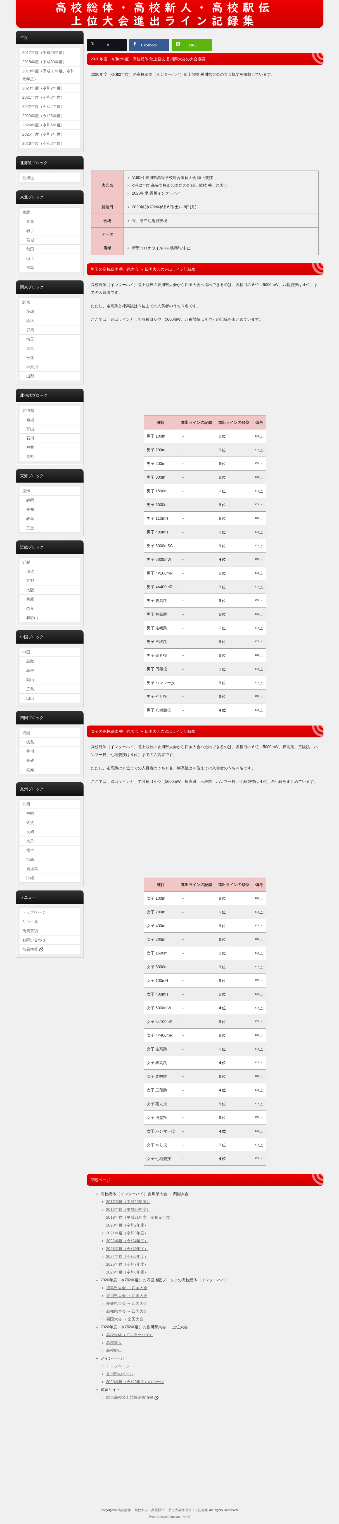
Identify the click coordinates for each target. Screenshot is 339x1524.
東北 (26, 212)
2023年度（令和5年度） (127, 1249)
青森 (28, 221)
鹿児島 (30, 868)
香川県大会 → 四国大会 (127, 1296)
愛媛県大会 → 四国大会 (127, 1304)
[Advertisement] (205, 127)
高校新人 (114, 1343)
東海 (26, 491)
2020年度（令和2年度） (127, 1226)
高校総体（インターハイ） (129, 1336)
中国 (26, 652)
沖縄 (28, 878)
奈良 (28, 608)
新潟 (28, 419)
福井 (28, 447)
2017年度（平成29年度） (128, 1203)
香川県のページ (120, 1375)
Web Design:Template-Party (169, 1518)
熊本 (28, 850)
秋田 (28, 249)
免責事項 (30, 930)
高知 (28, 769)
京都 (28, 580)
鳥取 (28, 661)
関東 (26, 302)
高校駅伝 (114, 1351)
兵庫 (28, 599)
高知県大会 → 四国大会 (127, 1312)
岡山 (28, 679)
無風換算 (32, 949)
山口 (28, 698)
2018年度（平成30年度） (128, 1210)
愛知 (28, 509)
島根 (28, 670)
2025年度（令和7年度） (127, 1265)
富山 (28, 429)
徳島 (28, 742)
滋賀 (28, 571)
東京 (28, 348)
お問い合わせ (34, 940)
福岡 (28, 813)
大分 (28, 841)
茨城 (28, 311)
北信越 (28, 410)
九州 (26, 804)
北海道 (28, 178)
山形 (28, 258)
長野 (28, 456)
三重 (28, 528)
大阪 (28, 590)
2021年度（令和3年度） (127, 1234)
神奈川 (30, 367)
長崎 (28, 832)
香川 (28, 751)
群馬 (28, 330)
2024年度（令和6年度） (127, 1257)
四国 (26, 733)
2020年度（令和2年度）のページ (135, 1383)
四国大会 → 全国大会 (125, 1320)
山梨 (28, 376)
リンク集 (30, 921)
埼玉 (28, 339)
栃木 (28, 320)
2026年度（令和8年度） (127, 1273)
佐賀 (28, 822)
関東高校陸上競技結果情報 (129, 1398)
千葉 (28, 357)
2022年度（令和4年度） (127, 1242)
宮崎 (28, 859)
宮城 (28, 240)
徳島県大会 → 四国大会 (127, 1289)
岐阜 (28, 518)
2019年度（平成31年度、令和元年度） (140, 1218)
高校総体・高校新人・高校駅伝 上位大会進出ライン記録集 (163, 1511)
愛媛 (28, 760)
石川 (28, 438)
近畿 (26, 562)
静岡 (28, 500)
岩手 (28, 230)
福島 (28, 267)
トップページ (118, 1367)
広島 (28, 689)
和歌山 (30, 617)
